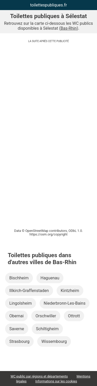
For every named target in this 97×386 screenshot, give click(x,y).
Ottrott (74, 315)
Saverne (16, 328)
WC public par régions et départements (39, 376)
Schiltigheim (47, 328)
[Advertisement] (48, 85)
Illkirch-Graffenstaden (29, 290)
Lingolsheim (20, 303)
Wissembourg (54, 341)
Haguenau (50, 277)
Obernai (16, 315)
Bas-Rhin (69, 28)
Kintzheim (70, 290)
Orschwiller (45, 315)
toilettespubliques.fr (48, 5)
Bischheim (19, 277)
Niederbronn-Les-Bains (65, 303)
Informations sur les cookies (56, 381)
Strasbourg (19, 341)
